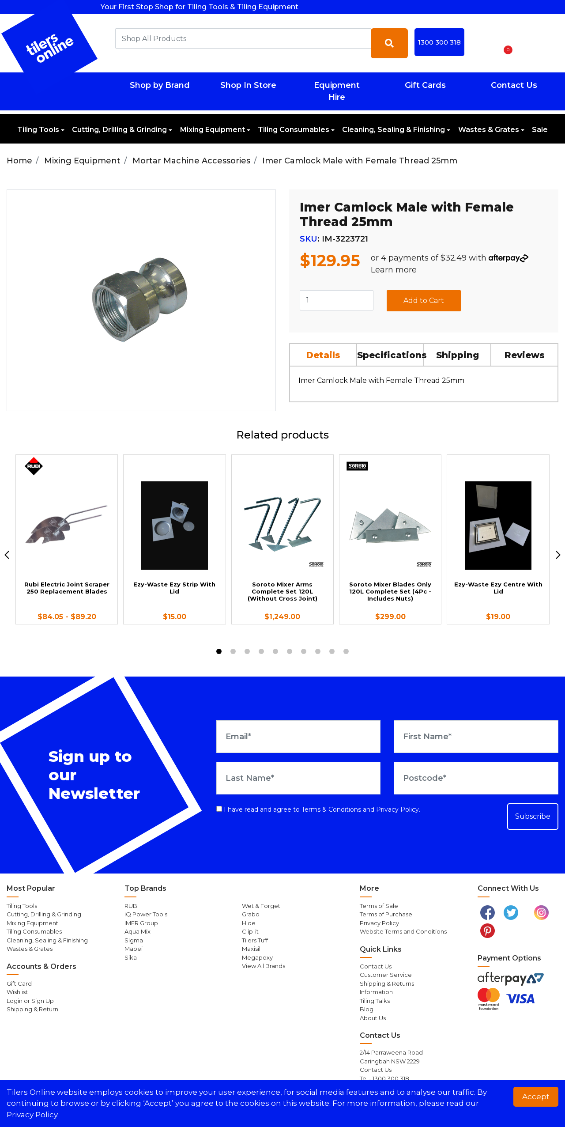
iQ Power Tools (145, 914)
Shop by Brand (160, 85)
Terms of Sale (379, 905)
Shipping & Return (32, 1009)
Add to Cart (423, 300)
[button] (482, 43)
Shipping (457, 355)
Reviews (525, 355)
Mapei (133, 948)
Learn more (394, 270)
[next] (558, 554)
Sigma (133, 940)
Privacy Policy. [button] (33, 1114)
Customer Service (386, 974)
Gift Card (19, 983)
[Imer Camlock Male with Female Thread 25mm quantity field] (336, 300)
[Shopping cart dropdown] (505, 43)
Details (323, 355)
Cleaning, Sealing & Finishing (393, 129)
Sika (130, 957)
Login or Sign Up (30, 1000)
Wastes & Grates (488, 129)
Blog (366, 1009)
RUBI (131, 905)
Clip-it (250, 931)
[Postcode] (476, 778)
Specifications (390, 355)
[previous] (7, 554)
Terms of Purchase (386, 914)
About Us (373, 1017)
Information (376, 991)
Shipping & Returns (387, 983)
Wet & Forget (261, 905)
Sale (540, 129)
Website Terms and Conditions (403, 931)
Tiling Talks (375, 1000)
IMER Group (141, 923)
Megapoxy (257, 957)
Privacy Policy (397, 809)
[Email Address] (298, 736)
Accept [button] (536, 1096)
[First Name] (476, 736)
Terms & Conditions (331, 809)
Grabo (251, 914)
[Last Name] (298, 778)
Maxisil (251, 948)
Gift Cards (425, 85)
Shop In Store (248, 85)
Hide (249, 923)
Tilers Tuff (255, 940)
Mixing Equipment (212, 129)
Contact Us (514, 85)
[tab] (323, 354)
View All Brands (263, 965)
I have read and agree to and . (318, 809)
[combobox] (243, 38)
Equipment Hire (337, 91)
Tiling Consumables (293, 129)
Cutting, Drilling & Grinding (119, 129)
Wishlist (17, 991)
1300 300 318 (439, 42)
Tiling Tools (38, 129)
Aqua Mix (137, 931)
